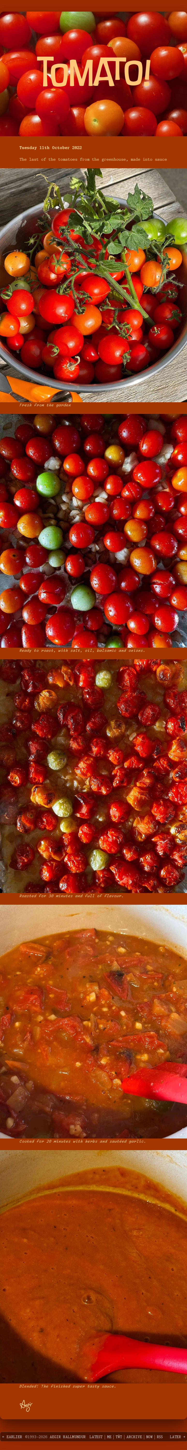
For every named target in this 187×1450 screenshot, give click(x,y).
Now (149, 1437)
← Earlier (12, 1437)
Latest (96, 1437)
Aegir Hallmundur (68, 1437)
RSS (160, 1437)
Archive (134, 1437)
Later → (177, 1437)
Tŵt (119, 1437)
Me (109, 1437)
